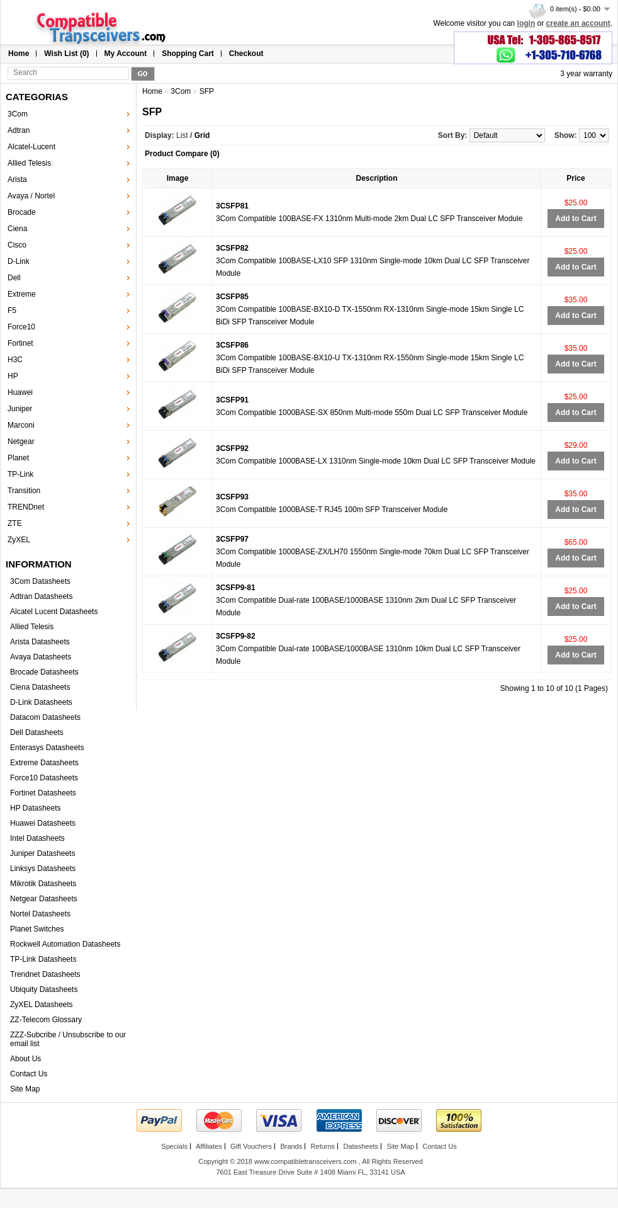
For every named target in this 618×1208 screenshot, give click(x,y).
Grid (202, 135)
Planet (18, 457)
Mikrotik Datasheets (43, 883)
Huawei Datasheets (43, 823)
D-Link (19, 261)
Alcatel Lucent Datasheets (54, 611)
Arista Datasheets (40, 641)
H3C (15, 359)
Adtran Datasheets (41, 596)
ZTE (15, 523)
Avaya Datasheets (40, 656)
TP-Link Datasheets (43, 959)
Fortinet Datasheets (43, 793)
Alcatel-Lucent (31, 146)
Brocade (22, 212)
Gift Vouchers (251, 1146)
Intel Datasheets (37, 838)
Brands (291, 1146)
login (526, 23)
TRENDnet (26, 507)
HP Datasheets (35, 808)
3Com (18, 114)
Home (18, 53)
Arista (17, 179)
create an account (578, 23)
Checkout (246, 53)
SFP (206, 91)
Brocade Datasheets (44, 672)
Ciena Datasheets (40, 687)
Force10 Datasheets (44, 777)
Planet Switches (37, 929)
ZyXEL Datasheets (41, 1004)
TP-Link (20, 474)
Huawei (20, 392)
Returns (323, 1146)
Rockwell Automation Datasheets (65, 944)
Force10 (21, 326)
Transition (24, 490)
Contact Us (28, 1073)
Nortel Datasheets (40, 913)
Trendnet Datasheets (45, 974)
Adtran (19, 130)
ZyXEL (19, 539)
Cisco (17, 245)
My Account (125, 53)
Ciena (17, 228)
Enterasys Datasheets (47, 747)
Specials (174, 1146)
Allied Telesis (29, 163)
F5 (12, 310)
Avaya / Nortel (31, 195)
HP (13, 376)
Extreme (22, 294)
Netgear (21, 441)
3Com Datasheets (40, 581)
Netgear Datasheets (43, 898)
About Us (25, 1058)
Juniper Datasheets (42, 853)
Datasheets (360, 1146)
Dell (14, 277)
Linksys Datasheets (43, 868)
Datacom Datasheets (45, 717)
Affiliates (209, 1146)
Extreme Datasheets (44, 762)
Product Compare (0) (182, 153)
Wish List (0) (66, 53)
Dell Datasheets (37, 732)
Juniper (20, 408)
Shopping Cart (188, 53)
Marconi (21, 425)
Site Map (25, 1089)
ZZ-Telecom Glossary (46, 1019)
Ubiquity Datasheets (43, 989)
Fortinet (20, 343)
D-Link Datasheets (41, 702)
